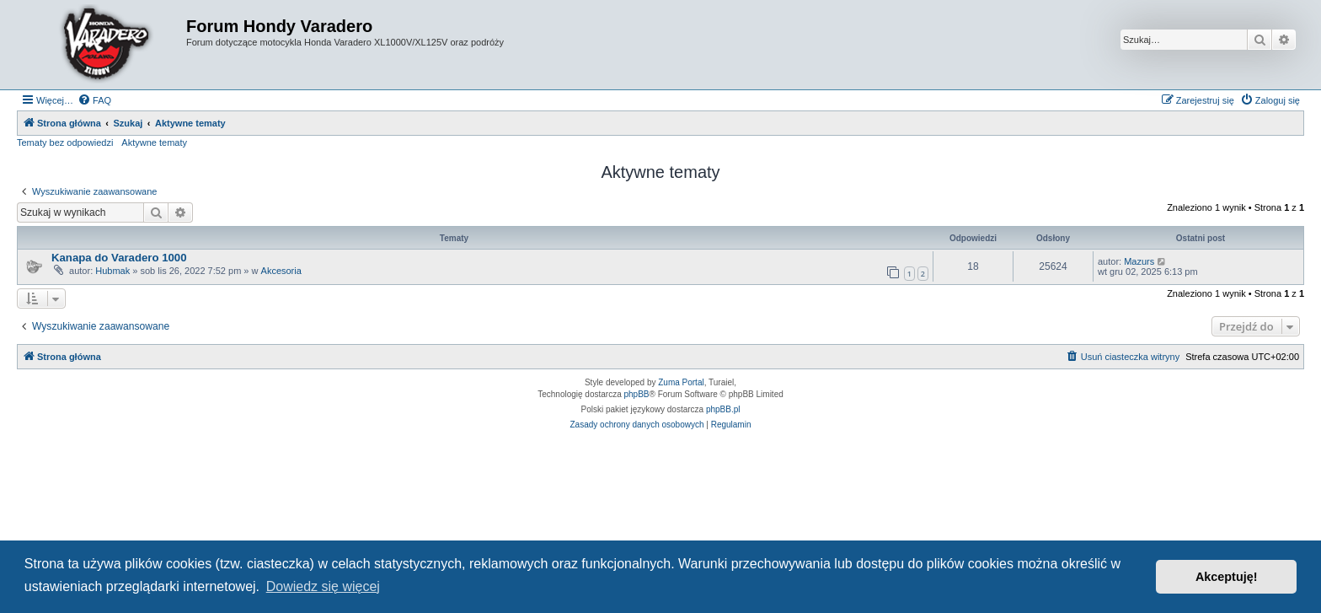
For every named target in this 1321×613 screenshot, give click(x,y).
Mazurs (1139, 261)
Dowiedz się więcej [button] (323, 586)
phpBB (637, 394)
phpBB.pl (723, 409)
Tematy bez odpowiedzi (65, 142)
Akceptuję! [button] (1226, 576)
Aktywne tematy (154, 142)
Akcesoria (281, 271)
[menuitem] (94, 100)
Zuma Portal (680, 382)
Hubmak (112, 271)
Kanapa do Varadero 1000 (119, 257)
